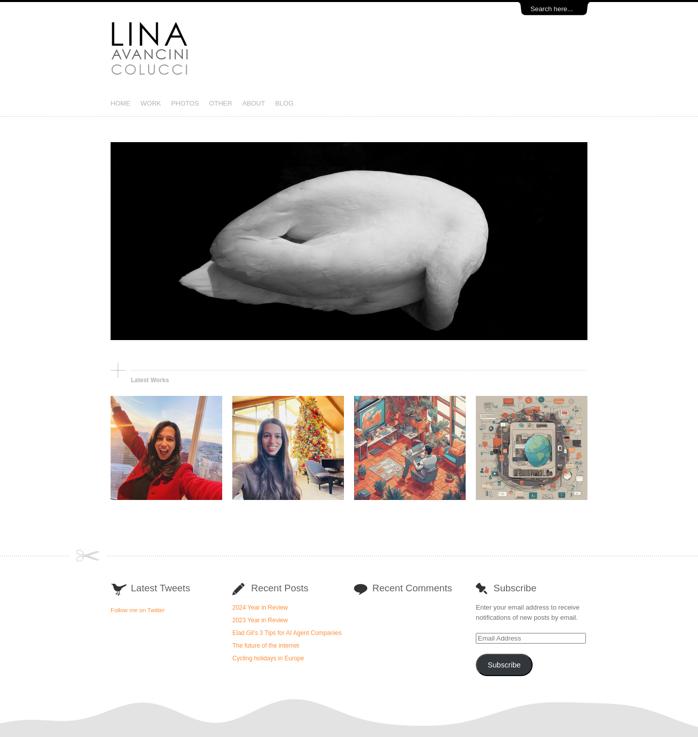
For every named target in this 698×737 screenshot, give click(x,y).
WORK (151, 103)
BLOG (284, 103)
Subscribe (503, 665)
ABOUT (253, 103)
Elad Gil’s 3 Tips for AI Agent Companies (286, 632)
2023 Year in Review (260, 620)
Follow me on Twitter (138, 610)
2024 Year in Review (260, 607)
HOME (120, 103)
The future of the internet (265, 645)
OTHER (220, 103)
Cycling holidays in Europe (268, 658)
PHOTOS (185, 103)
